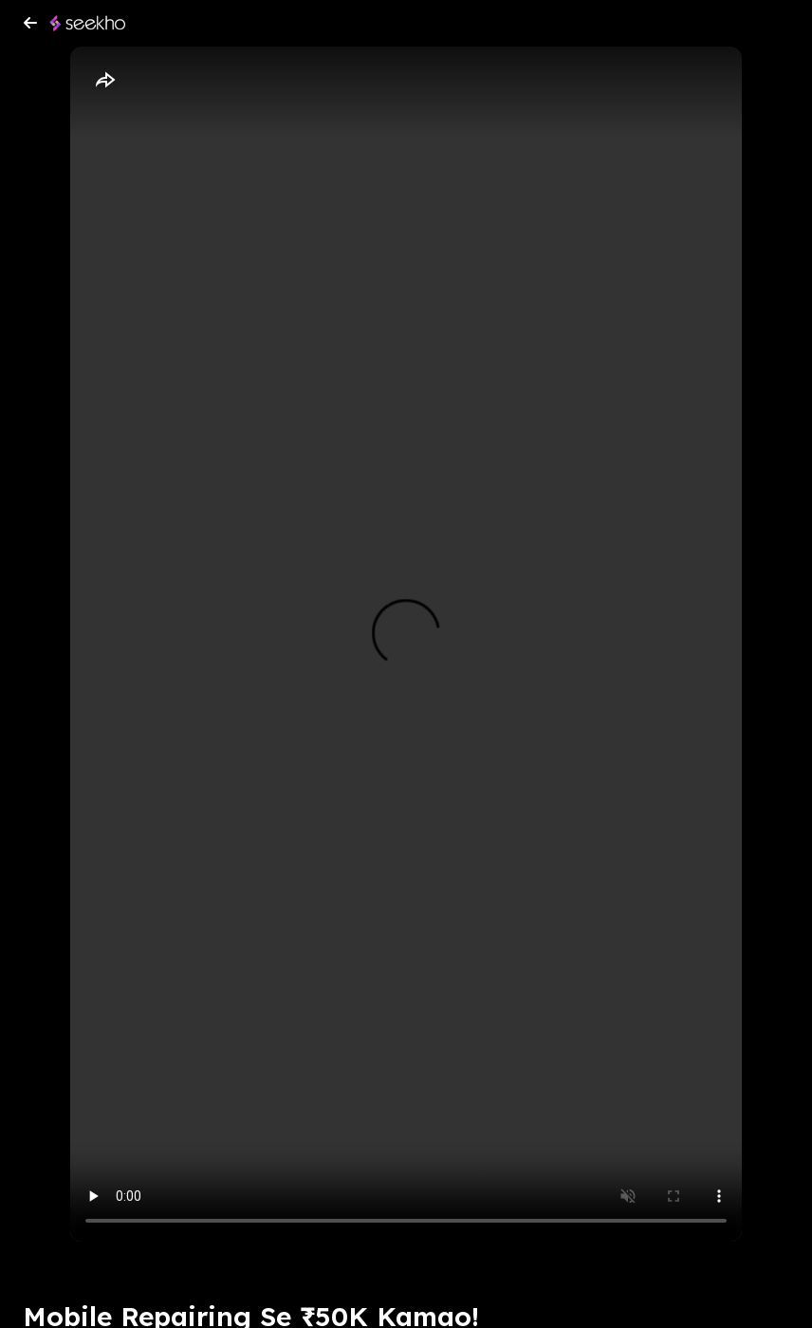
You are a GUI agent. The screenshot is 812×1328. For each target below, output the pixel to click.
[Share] (104, 81)
